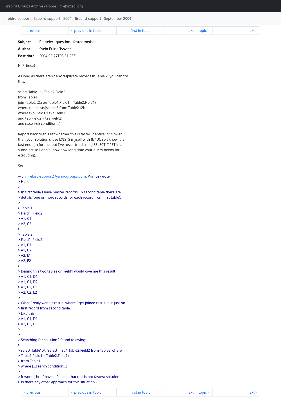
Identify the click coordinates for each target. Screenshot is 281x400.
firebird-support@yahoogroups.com (56, 176)
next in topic (196, 30)
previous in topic (87, 30)
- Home (30, 6)
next (251, 30)
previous (33, 30)
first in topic (140, 30)
